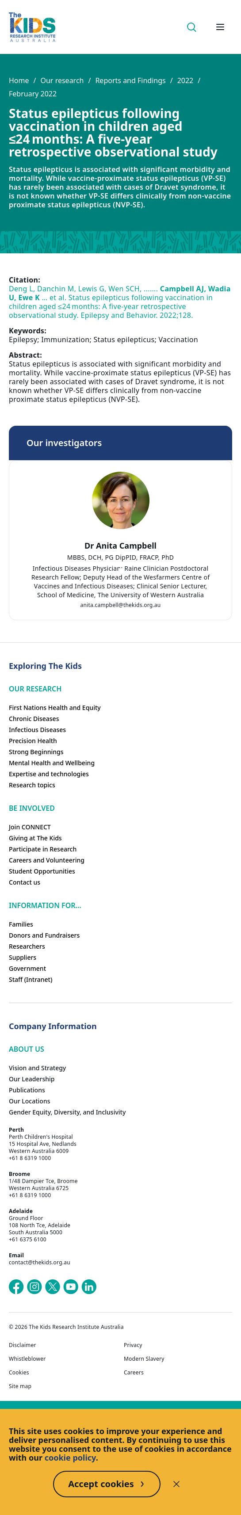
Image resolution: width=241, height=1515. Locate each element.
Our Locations (29, 1101)
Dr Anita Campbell (120, 545)
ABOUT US (26, 1049)
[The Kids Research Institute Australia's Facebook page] (16, 1286)
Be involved (32, 808)
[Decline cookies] (176, 1484)
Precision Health (33, 741)
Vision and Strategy (37, 1068)
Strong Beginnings (36, 752)
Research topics (32, 785)
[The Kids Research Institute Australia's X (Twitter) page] (52, 1286)
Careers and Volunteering (46, 860)
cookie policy (70, 1457)
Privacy (133, 1345)
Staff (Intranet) (30, 979)
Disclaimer (22, 1345)
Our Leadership (32, 1079)
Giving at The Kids (35, 838)
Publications (27, 1090)
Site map (20, 1386)
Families (21, 924)
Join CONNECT (30, 827)
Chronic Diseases (34, 718)
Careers (134, 1372)
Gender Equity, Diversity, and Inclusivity (67, 1112)
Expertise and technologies (49, 774)
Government (27, 968)
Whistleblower (27, 1358)
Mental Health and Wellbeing (52, 763)
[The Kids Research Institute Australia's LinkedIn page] (88, 1286)
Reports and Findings (130, 80)
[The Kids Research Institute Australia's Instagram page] (34, 1286)
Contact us (24, 882)
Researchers (27, 946)
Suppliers (22, 957)
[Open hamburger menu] (220, 27)
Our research (62, 80)
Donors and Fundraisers (44, 935)
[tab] (121, 570)
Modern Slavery (144, 1358)
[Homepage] (32, 27)
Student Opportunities (42, 871)
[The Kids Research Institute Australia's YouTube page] (70, 1286)
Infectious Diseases (37, 729)
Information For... (45, 905)
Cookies (19, 1372)
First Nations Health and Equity (55, 707)
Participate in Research (43, 849)
